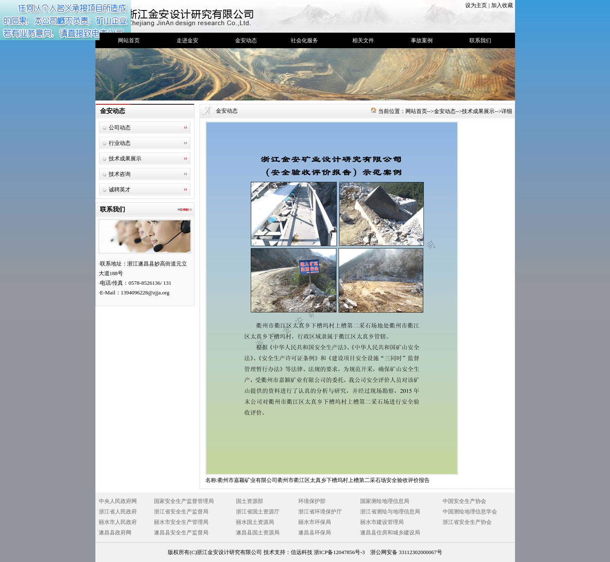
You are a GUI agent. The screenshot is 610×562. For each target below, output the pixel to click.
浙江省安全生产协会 (467, 522)
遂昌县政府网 (115, 532)
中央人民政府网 (118, 501)
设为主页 (476, 5)
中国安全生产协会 (464, 501)
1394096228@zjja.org (145, 292)
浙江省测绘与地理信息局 (390, 511)
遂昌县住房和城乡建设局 (390, 532)
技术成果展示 (125, 158)
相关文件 (363, 40)
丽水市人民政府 (118, 522)
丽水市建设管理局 (382, 522)
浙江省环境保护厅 (320, 511)
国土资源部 (249, 501)
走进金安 (187, 40)
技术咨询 (120, 174)
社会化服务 (304, 40)
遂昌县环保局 (314, 532)
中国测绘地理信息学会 (470, 511)
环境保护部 (312, 501)
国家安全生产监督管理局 (184, 501)
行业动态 (120, 143)
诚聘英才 (120, 189)
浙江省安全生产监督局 (181, 511)
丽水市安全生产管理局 (181, 522)
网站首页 (129, 40)
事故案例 (422, 40)
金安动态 (246, 40)
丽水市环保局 (314, 522)
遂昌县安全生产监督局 (181, 532)
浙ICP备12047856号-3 (339, 552)
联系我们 (480, 40)
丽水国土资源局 (255, 522)
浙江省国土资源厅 (257, 511)
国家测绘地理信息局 (384, 501)
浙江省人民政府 (118, 511)
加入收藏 (502, 5)
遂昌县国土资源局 (257, 532)
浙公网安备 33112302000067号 (406, 552)
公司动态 (120, 127)
